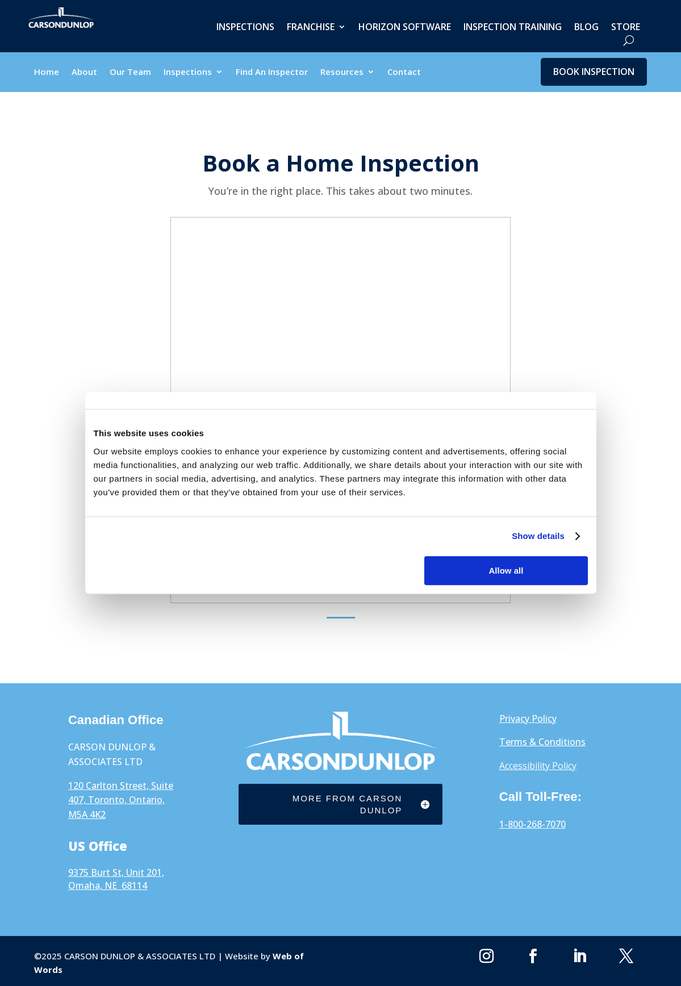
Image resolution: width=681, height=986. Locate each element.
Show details (538, 536)
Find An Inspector (272, 72)
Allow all (506, 570)
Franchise (311, 28)
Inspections (245, 28)
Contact (404, 72)
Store (625, 28)
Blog (586, 28)
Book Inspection (593, 71)
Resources (342, 72)
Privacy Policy (528, 718)
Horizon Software (404, 28)
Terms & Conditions (542, 742)
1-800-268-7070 (532, 824)
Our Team (130, 72)
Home (46, 72)
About (84, 72)
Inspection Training (512, 28)
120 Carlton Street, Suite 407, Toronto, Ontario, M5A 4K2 (120, 800)
